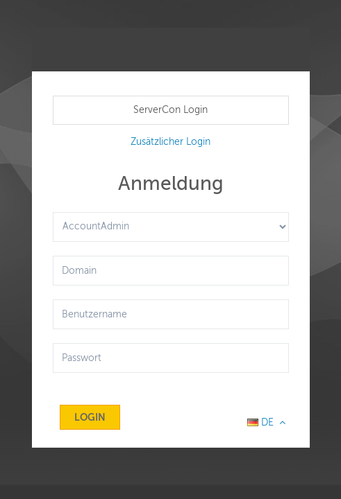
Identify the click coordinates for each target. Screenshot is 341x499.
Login (90, 417)
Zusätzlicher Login (170, 142)
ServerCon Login (170, 110)
